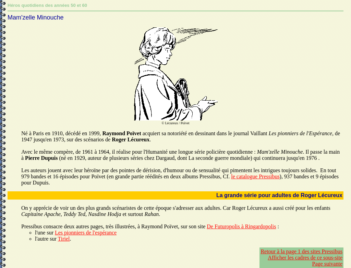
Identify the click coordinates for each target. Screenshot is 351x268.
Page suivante (327, 264)
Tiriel (64, 239)
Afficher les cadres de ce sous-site (305, 257)
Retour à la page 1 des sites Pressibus (301, 251)
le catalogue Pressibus (255, 176)
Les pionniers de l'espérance (86, 232)
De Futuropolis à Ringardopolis (241, 226)
